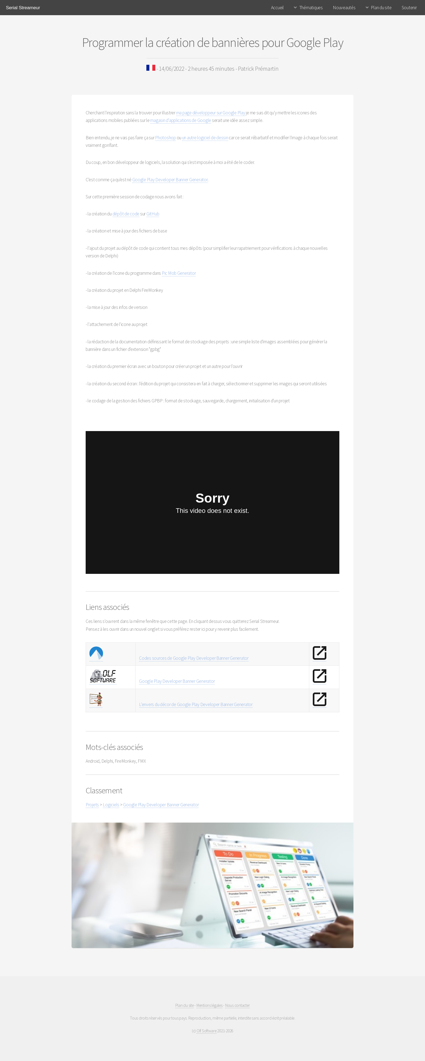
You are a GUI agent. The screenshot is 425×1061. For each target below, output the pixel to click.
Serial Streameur (23, 7)
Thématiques (311, 8)
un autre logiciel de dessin (205, 138)
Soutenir (409, 8)
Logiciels (111, 805)
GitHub (152, 214)
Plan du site (381, 8)
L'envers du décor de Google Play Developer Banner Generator (196, 704)
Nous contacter (237, 1005)
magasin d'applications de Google (180, 120)
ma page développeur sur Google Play (210, 113)
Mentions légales (210, 1005)
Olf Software (207, 1030)
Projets (92, 805)
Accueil (277, 8)
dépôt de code (126, 214)
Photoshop (165, 138)
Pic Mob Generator (179, 273)
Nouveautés (344, 8)
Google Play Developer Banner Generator (170, 180)
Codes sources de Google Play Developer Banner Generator (194, 658)
